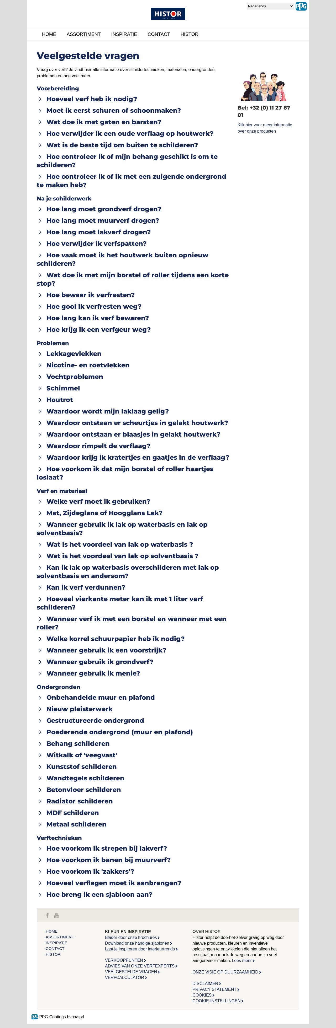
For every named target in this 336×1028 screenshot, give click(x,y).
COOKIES (202, 995)
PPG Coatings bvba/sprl (57, 1017)
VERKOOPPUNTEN (124, 960)
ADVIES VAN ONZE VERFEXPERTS (140, 966)
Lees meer (242, 960)
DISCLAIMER (205, 983)
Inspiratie (124, 34)
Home (49, 34)
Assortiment (84, 34)
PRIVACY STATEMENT (214, 989)
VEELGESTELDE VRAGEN (131, 972)
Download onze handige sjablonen (137, 943)
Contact (159, 34)
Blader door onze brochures (131, 937)
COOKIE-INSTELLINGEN (216, 1001)
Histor (189, 34)
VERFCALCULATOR (124, 977)
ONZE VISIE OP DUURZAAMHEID (225, 972)
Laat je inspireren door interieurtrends (140, 949)
